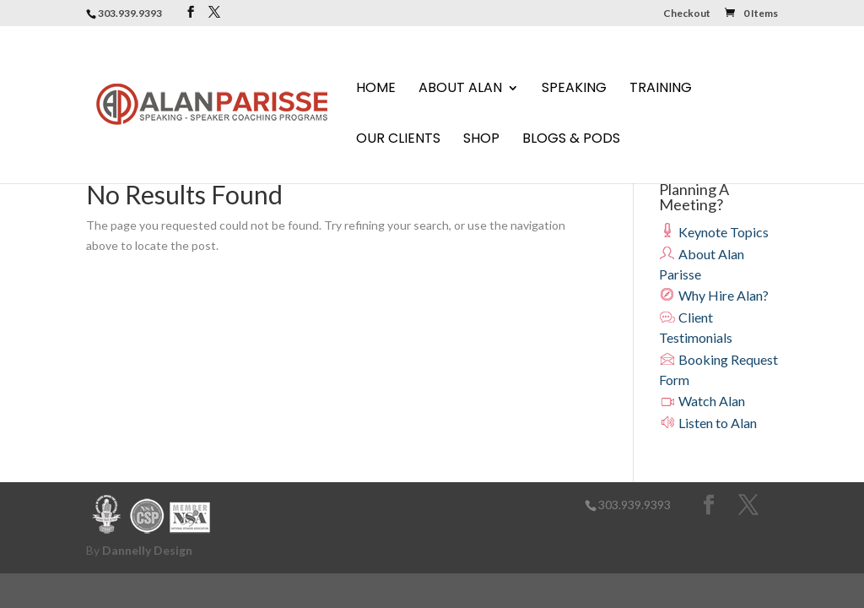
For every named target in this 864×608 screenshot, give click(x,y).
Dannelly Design (147, 550)
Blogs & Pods (571, 140)
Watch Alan (702, 401)
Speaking (574, 89)
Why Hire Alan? (714, 295)
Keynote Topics (714, 232)
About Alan (460, 89)
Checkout (686, 13)
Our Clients (398, 140)
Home (376, 89)
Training (660, 89)
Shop (481, 140)
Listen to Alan (708, 423)
